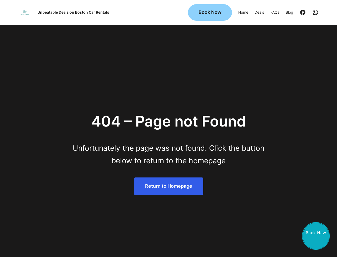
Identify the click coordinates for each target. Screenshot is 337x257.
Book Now (210, 12)
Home (243, 12)
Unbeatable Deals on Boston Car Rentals (73, 12)
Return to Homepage (168, 186)
